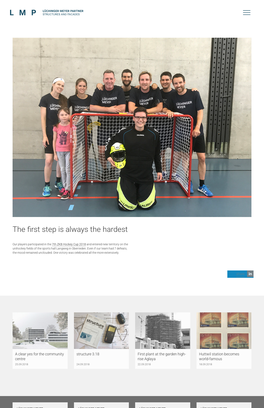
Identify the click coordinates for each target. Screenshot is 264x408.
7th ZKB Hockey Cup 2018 (69, 244)
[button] (240, 274)
